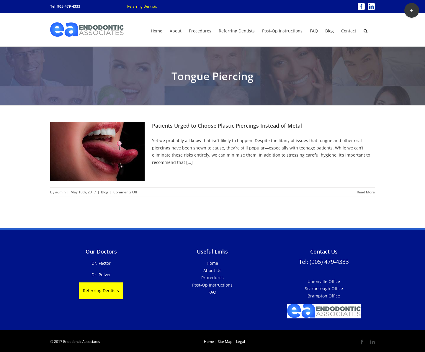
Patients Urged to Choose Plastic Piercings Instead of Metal (227, 125)
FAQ (212, 292)
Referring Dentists (142, 6)
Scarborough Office (324, 288)
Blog (104, 192)
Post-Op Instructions (212, 285)
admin (60, 192)
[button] (365, 30)
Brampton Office (324, 296)
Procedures (212, 277)
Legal (240, 341)
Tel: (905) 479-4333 (324, 261)
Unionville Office (324, 281)
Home (212, 263)
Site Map (225, 341)
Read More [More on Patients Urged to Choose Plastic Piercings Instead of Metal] (366, 192)
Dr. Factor (101, 263)
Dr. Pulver (101, 274)
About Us (212, 270)
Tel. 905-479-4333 (65, 6)
